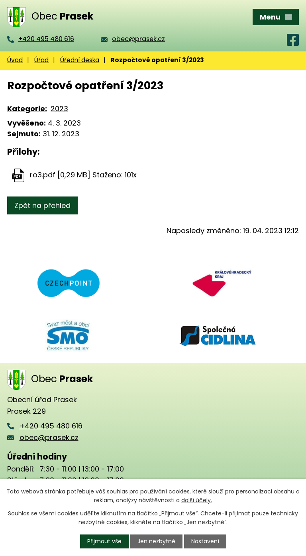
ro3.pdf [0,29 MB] (60, 175)
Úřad (41, 60)
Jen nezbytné (156, 541)
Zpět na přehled (42, 205)
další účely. (196, 500)
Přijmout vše (104, 541)
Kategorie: (27, 109)
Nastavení (205, 541)
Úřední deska (79, 60)
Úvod (15, 60)
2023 (59, 109)
